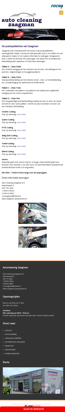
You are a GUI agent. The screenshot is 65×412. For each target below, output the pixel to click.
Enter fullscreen (59, 42)
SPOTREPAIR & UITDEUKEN (15, 342)
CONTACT (8, 330)
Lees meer (21, 114)
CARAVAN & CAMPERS (13, 338)
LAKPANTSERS (10, 349)
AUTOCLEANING (11, 334)
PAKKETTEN (9, 346)
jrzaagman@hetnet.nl (12, 286)
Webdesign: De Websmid (41, 404)
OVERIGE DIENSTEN (12, 353)
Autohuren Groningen (20, 404)
